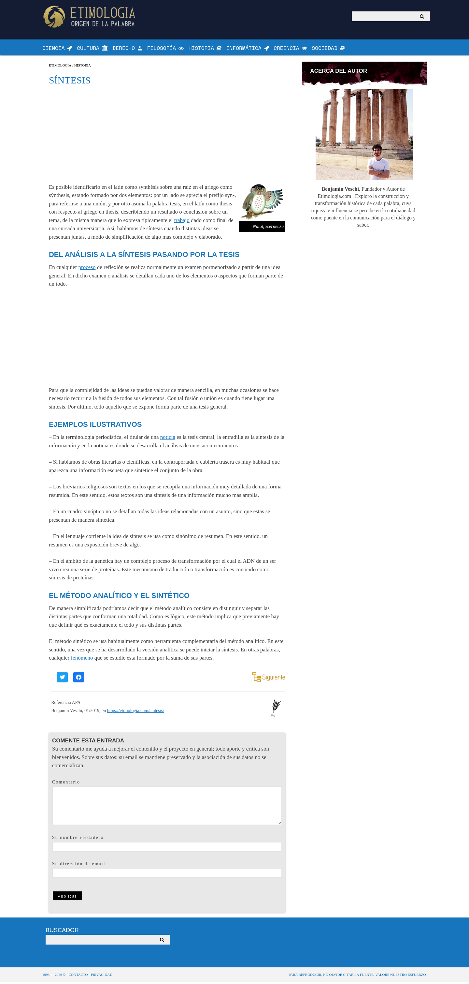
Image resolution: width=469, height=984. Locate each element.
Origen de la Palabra (90, 16)
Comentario (66, 783)
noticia (167, 439)
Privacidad (101, 976)
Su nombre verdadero (78, 839)
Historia (82, 67)
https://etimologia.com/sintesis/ (135, 712)
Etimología (60, 67)
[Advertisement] (167, 135)
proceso (87, 269)
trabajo (182, 222)
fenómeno (82, 660)
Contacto (78, 976)
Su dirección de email (79, 865)
